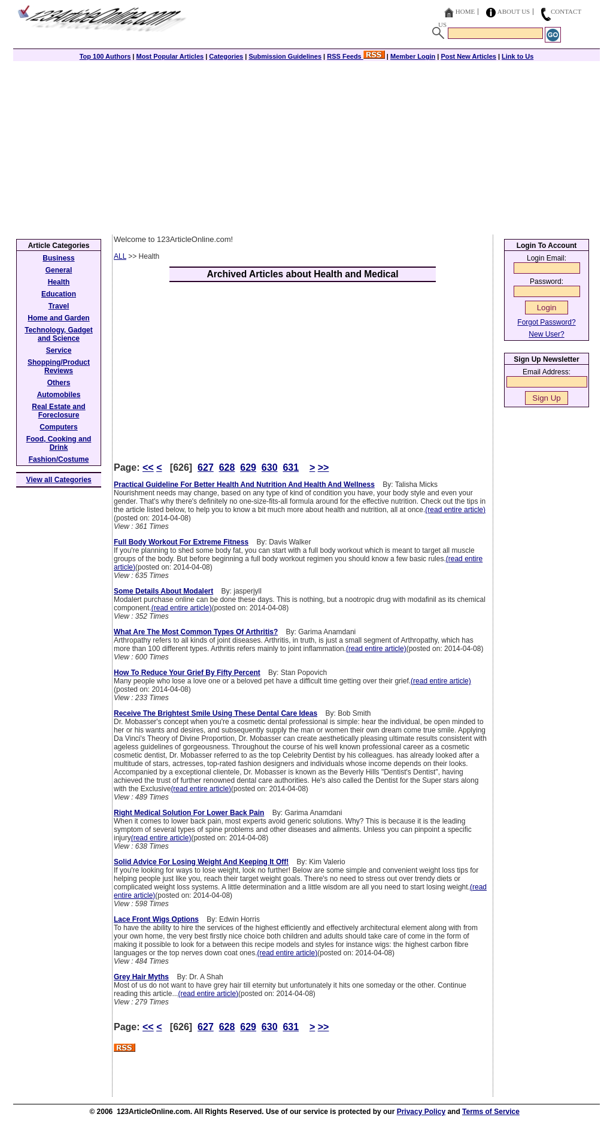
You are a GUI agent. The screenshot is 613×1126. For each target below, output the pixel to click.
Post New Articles (468, 56)
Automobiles (59, 395)
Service (59, 350)
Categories (226, 56)
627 (206, 467)
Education (58, 294)
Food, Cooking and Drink (59, 443)
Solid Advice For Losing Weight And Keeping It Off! (201, 862)
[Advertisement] (306, 145)
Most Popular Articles (170, 56)
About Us (513, 11)
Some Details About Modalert (163, 591)
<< (148, 467)
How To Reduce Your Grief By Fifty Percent (187, 672)
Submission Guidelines (284, 56)
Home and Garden (58, 318)
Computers (58, 427)
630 (270, 467)
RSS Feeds (356, 56)
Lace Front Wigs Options (156, 919)
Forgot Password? (546, 322)
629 (248, 467)
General (58, 270)
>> (323, 467)
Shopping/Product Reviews (59, 366)
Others (59, 383)
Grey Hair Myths (141, 977)
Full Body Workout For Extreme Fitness (181, 542)
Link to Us (517, 56)
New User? (546, 334)
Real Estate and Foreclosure (58, 410)
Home (465, 11)
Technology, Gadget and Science (59, 334)
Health (59, 282)
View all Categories (59, 480)
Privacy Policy (421, 1111)
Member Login (412, 56)
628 (227, 467)
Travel (58, 306)
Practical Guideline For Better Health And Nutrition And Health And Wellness (244, 484)
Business (58, 258)
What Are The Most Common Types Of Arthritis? (196, 632)
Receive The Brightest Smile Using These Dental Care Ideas (215, 713)
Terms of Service (491, 1111)
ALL (120, 256)
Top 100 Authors (105, 56)
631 (291, 467)
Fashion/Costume (59, 459)
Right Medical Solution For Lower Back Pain (189, 813)
